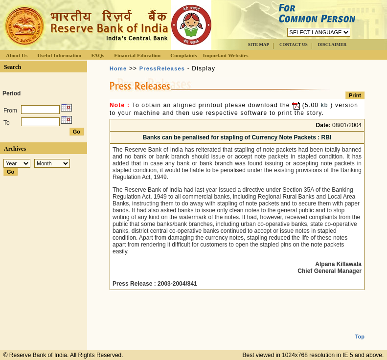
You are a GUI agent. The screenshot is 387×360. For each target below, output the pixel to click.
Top (359, 329)
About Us (16, 55)
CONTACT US (293, 44)
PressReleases (162, 68)
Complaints (183, 55)
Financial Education (137, 55)
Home (118, 68)
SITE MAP (258, 44)
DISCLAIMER (332, 44)
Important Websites (226, 55)
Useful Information (59, 55)
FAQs (97, 55)
